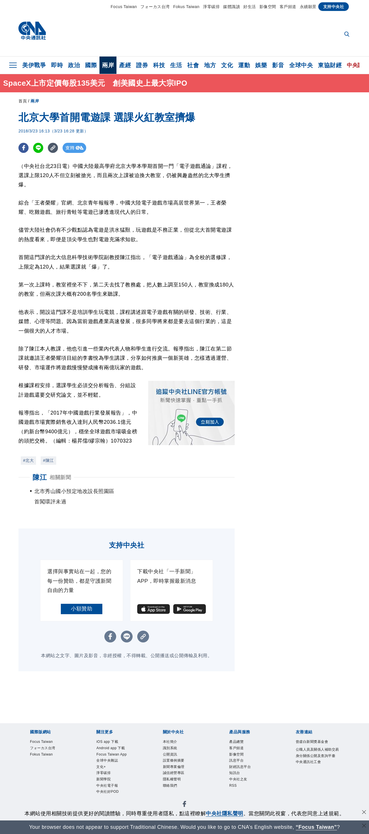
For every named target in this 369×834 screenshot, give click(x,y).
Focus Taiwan (124, 7)
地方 (210, 65)
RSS (234, 797)
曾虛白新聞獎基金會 (317, 746)
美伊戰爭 (34, 65)
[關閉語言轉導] (364, 826)
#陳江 (48, 460)
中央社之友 (242, 789)
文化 (227, 65)
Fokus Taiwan (186, 7)
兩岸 (108, 65)
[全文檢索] (347, 34)
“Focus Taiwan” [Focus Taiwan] (316, 827)
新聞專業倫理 (179, 774)
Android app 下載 (117, 750)
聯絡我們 (173, 797)
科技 (159, 65)
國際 (91, 65)
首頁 (22, 101)
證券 (142, 65)
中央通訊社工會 (314, 781)
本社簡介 (173, 742)
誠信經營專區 (179, 781)
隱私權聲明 (176, 789)
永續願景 (308, 7)
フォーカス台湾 (155, 7)
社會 (193, 65)
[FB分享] (23, 148)
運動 (244, 65)
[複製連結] (53, 148)
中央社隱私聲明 (224, 813)
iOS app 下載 (112, 742)
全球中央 (301, 65)
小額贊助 (81, 609)
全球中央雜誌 (112, 774)
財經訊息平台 (245, 774)
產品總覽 (240, 742)
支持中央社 (333, 6)
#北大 (28, 460)
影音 (278, 65)
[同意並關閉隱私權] (364, 813)
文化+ (103, 781)
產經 (125, 65)
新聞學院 (107, 797)
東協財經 (330, 65)
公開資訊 (173, 758)
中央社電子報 (112, 805)
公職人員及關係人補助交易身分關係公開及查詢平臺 (317, 766)
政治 (74, 65)
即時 (57, 65)
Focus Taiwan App (113, 762)
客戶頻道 (288, 7)
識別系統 (173, 750)
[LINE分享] (38, 148)
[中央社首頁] (32, 32)
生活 (176, 65)
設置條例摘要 (179, 766)
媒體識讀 (231, 7)
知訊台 (237, 781)
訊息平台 (240, 766)
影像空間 (267, 7)
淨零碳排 (211, 7)
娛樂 (261, 65)
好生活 (249, 7)
